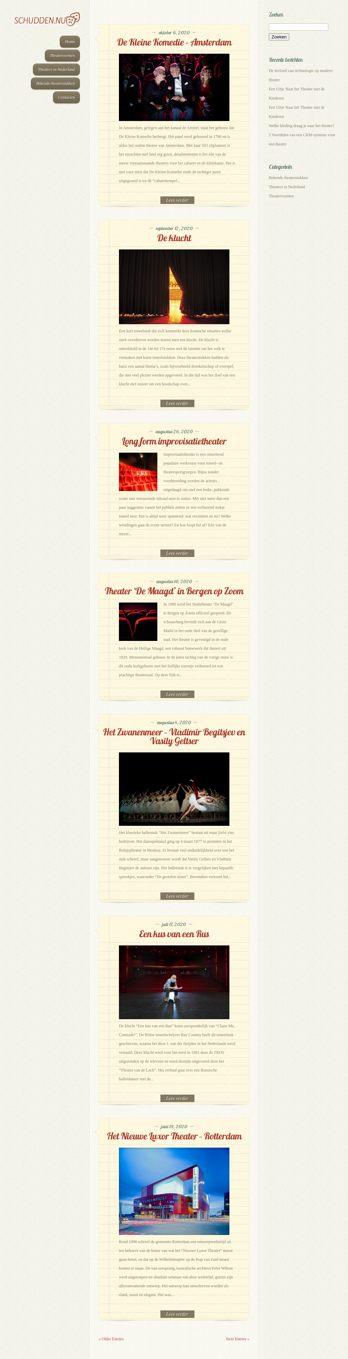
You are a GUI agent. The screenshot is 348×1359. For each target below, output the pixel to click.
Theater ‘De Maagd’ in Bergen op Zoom (174, 591)
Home (70, 41)
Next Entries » (237, 1339)
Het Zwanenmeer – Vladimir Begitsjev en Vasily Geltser (174, 736)
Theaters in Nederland (56, 69)
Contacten (66, 97)
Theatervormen (62, 55)
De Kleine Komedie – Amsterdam (174, 42)
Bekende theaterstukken (55, 83)
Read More (177, 200)
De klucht (174, 238)
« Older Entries (111, 1339)
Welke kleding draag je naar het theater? (301, 125)
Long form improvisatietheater (174, 441)
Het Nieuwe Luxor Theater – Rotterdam (174, 1136)
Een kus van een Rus (174, 934)
